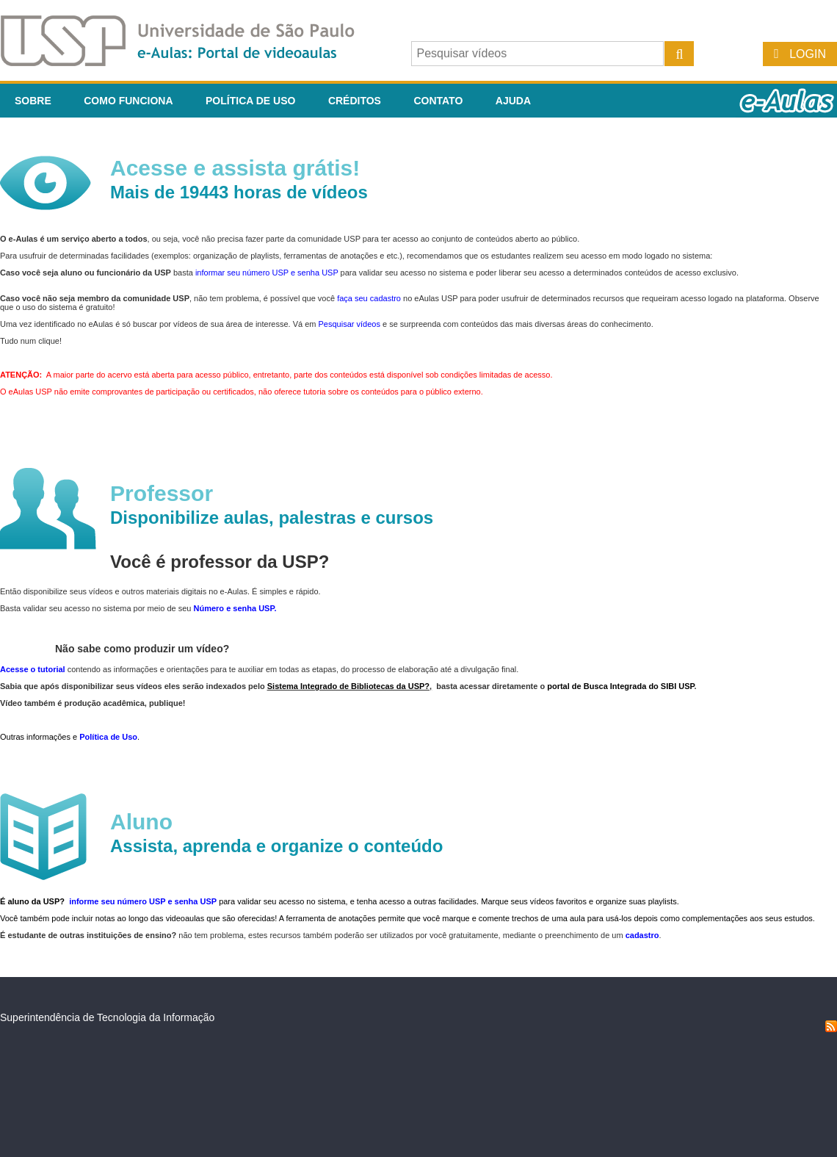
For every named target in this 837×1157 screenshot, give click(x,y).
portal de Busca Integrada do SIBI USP (620, 686)
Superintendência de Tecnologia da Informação (107, 1017)
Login (807, 54)
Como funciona (128, 101)
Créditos (354, 101)
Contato (438, 101)
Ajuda (513, 101)
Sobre (33, 101)
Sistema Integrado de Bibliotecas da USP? (348, 686)
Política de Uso (250, 101)
